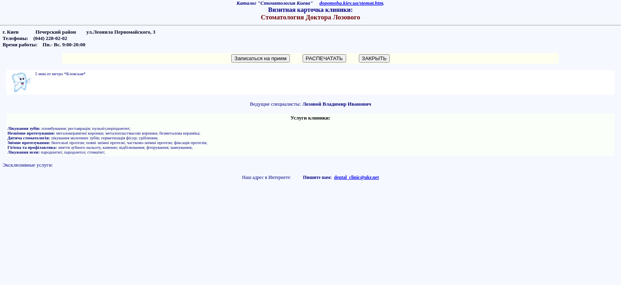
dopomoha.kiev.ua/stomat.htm (351, 3)
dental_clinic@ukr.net (356, 177)
